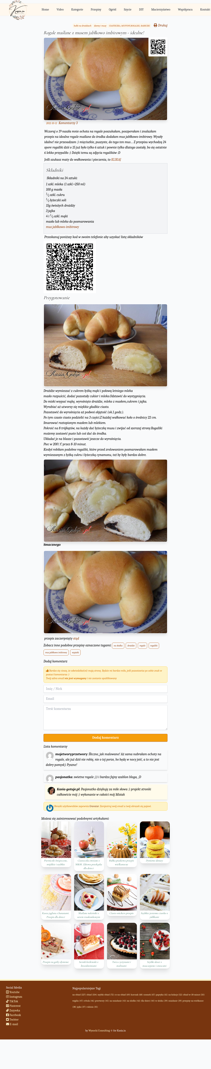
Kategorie (77, 9)
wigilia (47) (77, 1000)
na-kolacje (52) (175, 994)
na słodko (118, 645)
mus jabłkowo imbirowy (56, 652)
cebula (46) (89, 1000)
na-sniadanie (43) (118, 1000)
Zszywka (13, 1010)
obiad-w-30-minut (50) (194, 994)
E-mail (12, 1024)
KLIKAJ (116, 160)
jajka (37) (81, 1007)
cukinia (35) (92, 1007)
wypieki (75, 652)
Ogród (112, 9)
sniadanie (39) (175, 1000)
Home (45, 9)
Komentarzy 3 (68, 123)
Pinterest (13, 1006)
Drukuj (160, 25)
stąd (76, 638)
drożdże (131, 645)
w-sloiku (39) (161, 1000)
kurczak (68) (137, 994)
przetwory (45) (102, 1000)
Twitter (12, 1019)
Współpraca (185, 9)
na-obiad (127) (79, 994)
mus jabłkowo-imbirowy (62, 227)
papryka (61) (162, 994)
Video (60, 9)
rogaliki (153, 645)
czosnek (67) (149, 994)
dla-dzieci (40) (148, 1000)
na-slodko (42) (133, 1000)
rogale (142, 645)
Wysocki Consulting (99, 1030)
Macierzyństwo (160, 9)
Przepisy (96, 9)
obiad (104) (91, 994)
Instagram (14, 996)
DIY (141, 9)
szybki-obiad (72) (106, 994)
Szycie (128, 9)
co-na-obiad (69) (122, 994)
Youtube (13, 992)
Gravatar (94, 806)
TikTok (12, 1001)
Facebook (13, 1015)
